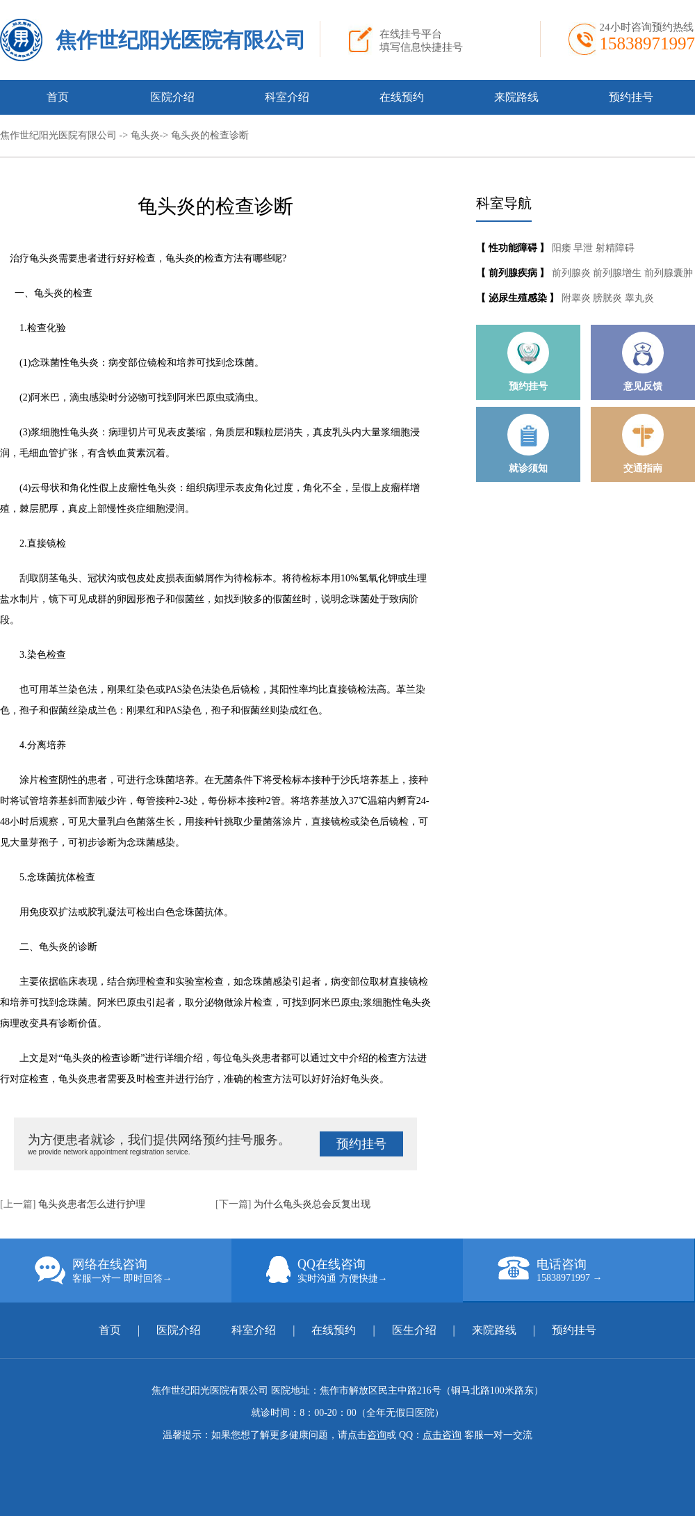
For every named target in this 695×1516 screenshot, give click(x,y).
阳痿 (563, 248)
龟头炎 (145, 135)
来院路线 (516, 97)
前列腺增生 (618, 273)
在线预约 (401, 97)
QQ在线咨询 (364, 1270)
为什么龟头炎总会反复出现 (312, 1204)
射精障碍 (615, 248)
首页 (58, 97)
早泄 (584, 248)
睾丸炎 (639, 298)
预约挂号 (631, 97)
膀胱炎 (609, 298)
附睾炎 (578, 298)
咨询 (376, 1435)
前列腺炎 (573, 273)
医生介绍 (414, 1330)
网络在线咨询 (133, 1270)
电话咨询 (596, 1270)
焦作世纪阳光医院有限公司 (181, 40)
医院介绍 (172, 97)
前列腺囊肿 (668, 273)
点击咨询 (442, 1435)
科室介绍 (287, 97)
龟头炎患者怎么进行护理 (91, 1204)
